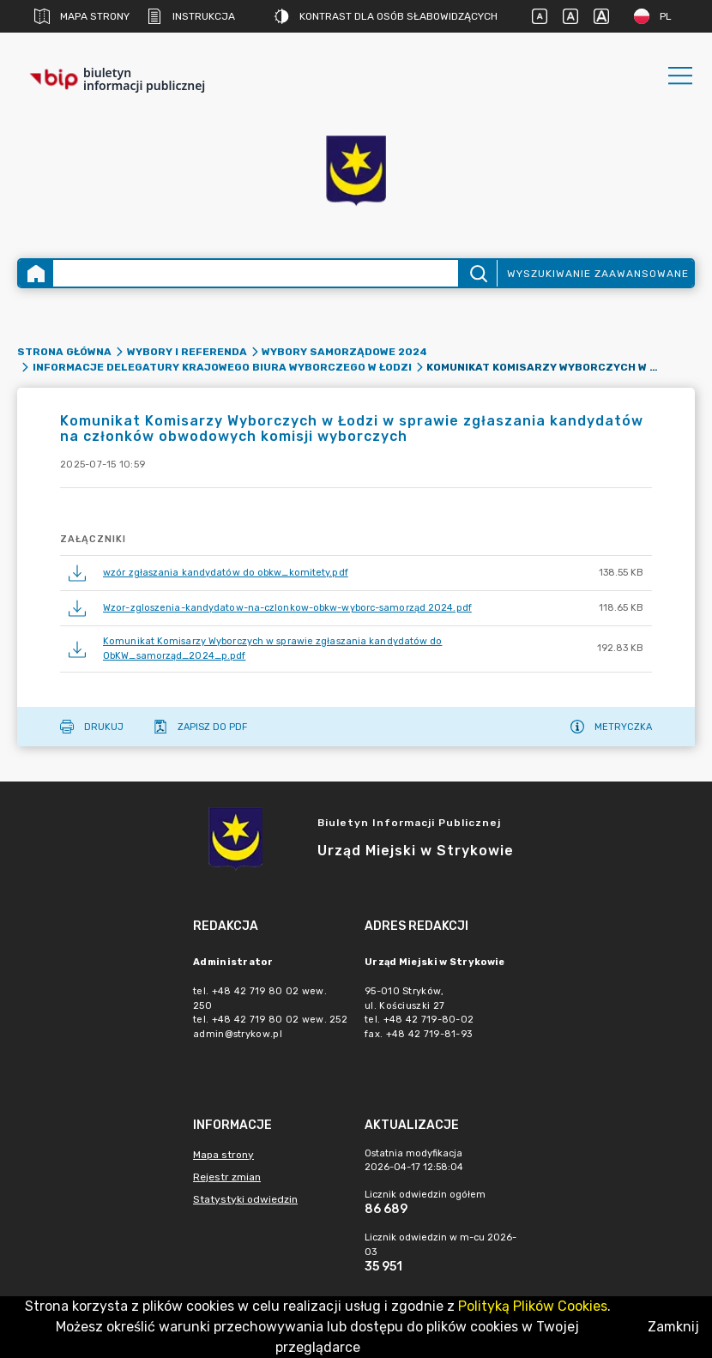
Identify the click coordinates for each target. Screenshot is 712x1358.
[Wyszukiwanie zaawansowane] (255, 273)
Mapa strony (82, 16)
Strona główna (64, 352)
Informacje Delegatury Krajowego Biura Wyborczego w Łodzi (222, 367)
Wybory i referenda (187, 352)
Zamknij (673, 1327)
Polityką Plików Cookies (532, 1306)
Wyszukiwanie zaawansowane (598, 274)
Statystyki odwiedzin (245, 1199)
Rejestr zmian (227, 1177)
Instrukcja (191, 16)
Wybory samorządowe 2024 (344, 352)
